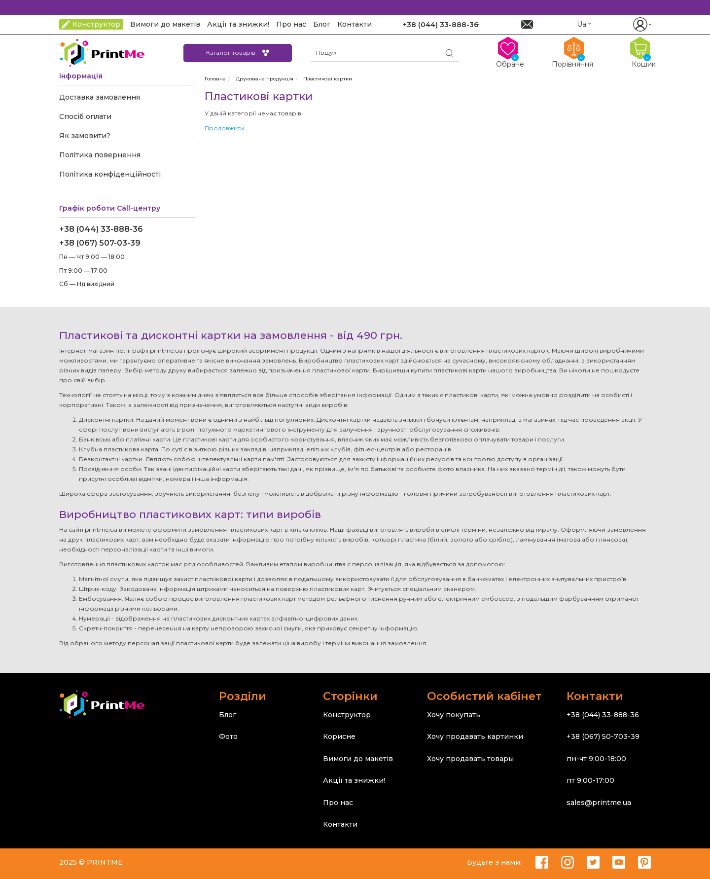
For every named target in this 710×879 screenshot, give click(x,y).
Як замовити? (84, 135)
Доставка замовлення (99, 97)
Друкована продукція (264, 78)
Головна (215, 78)
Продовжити (224, 128)
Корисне (339, 736)
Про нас (338, 802)
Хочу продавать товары (470, 758)
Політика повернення (100, 154)
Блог (227, 714)
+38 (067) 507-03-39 (100, 243)
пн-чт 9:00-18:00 (596, 758)
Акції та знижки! (354, 780)
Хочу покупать (453, 714)
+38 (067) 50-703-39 (603, 736)
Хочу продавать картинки (475, 736)
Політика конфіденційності (110, 174)
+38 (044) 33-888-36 (101, 229)
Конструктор (347, 714)
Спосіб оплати (85, 116)
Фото (228, 736)
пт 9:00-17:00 (590, 780)
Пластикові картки (327, 78)
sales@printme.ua (599, 802)
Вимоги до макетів (358, 758)
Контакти (340, 824)
